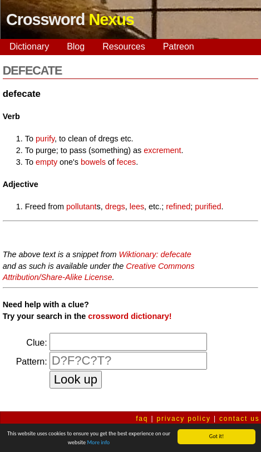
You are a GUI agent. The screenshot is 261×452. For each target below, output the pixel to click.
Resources (123, 46)
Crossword (70, 19)
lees (137, 206)
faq (142, 418)
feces (126, 162)
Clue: (36, 342)
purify (45, 138)
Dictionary (29, 46)
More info (98, 442)
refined (178, 206)
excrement (162, 150)
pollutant (81, 206)
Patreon (178, 46)
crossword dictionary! (129, 316)
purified (208, 206)
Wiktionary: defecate (155, 254)
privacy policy (184, 418)
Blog (76, 46)
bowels (93, 162)
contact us (239, 418)
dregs (115, 206)
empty (46, 162)
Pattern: (31, 361)
